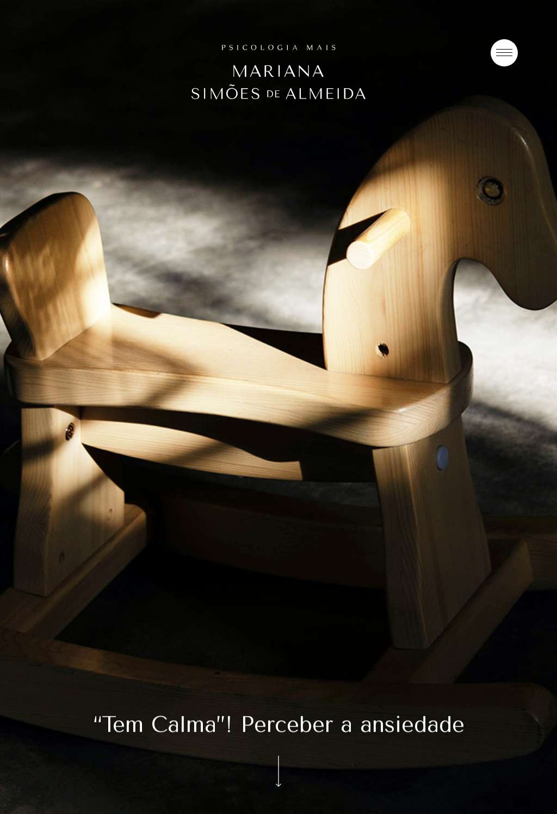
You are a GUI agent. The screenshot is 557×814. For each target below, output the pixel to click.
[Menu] (504, 52)
